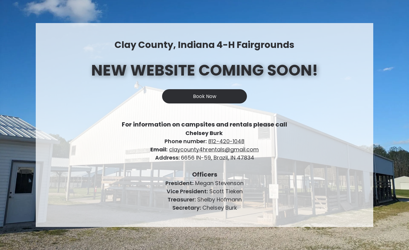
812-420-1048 (226, 141)
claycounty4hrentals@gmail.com (214, 149)
